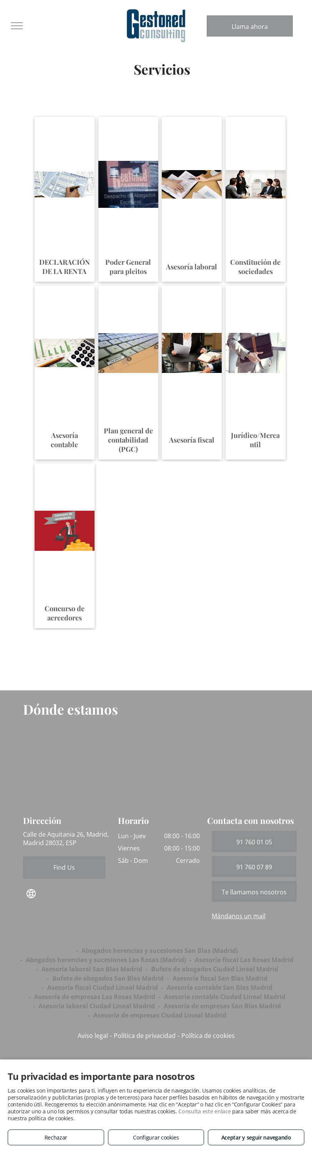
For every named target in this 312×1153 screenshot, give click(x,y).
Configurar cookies (156, 1137)
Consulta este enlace (204, 1111)
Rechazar (56, 1137)
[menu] (17, 26)
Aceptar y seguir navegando (256, 1137)
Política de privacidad (145, 1035)
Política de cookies (208, 1035)
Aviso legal (93, 1035)
